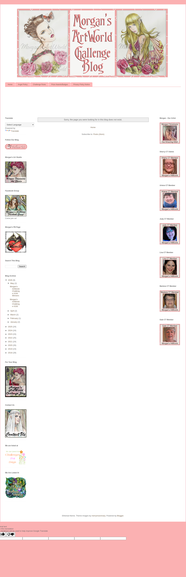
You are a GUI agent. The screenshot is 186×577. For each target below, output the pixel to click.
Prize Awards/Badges (59, 84)
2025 (10, 327)
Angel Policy (23, 84)
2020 (10, 345)
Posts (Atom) (98, 134)
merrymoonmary (98, 516)
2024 (10, 330)
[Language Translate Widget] (19, 124)
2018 (10, 353)
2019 (10, 349)
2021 (10, 341)
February (14, 318)
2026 (10, 280)
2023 (10, 334)
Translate (12, 131)
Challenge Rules (39, 84)
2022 (10, 338)
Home (10, 84)
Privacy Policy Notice (81, 84)
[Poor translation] (10, 534)
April (12, 311)
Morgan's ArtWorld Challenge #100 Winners (14, 291)
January (14, 322)
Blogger (120, 516)
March (13, 315)
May (12, 283)
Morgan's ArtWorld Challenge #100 (14, 302)
